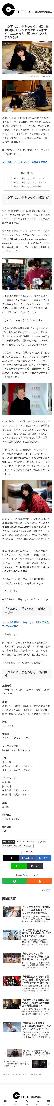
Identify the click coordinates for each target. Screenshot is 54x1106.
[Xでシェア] (11, 858)
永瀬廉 (18, 846)
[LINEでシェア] (19, 866)
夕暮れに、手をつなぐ (36, 842)
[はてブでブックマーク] (43, 858)
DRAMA (21, 842)
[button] (35, 866)
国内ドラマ (8, 842)
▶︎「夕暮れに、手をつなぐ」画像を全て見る (24, 162)
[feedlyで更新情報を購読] (14, 881)
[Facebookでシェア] (27, 858)
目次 (23, 173)
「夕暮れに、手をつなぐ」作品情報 (25, 186)
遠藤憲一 (28, 846)
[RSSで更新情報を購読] (39, 881)
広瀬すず (7, 846)
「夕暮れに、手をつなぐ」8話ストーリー (28, 182)
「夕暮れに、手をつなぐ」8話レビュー (27, 178)
